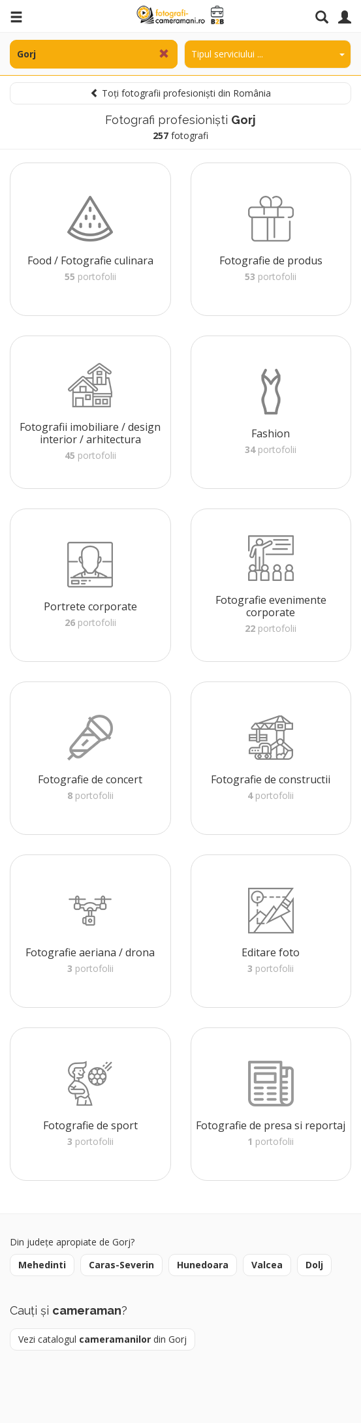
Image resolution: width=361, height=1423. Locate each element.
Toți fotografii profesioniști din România (180, 93)
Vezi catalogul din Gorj (102, 1339)
